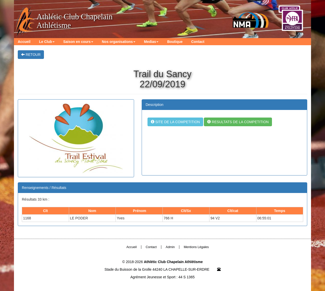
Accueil (24, 42)
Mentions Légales (196, 247)
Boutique (175, 42)
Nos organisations (118, 42)
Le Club (47, 42)
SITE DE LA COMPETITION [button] (175, 122)
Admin (170, 247)
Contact (197, 42)
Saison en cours (78, 42)
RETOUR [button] (31, 55)
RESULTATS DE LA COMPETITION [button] (238, 122)
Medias (151, 42)
